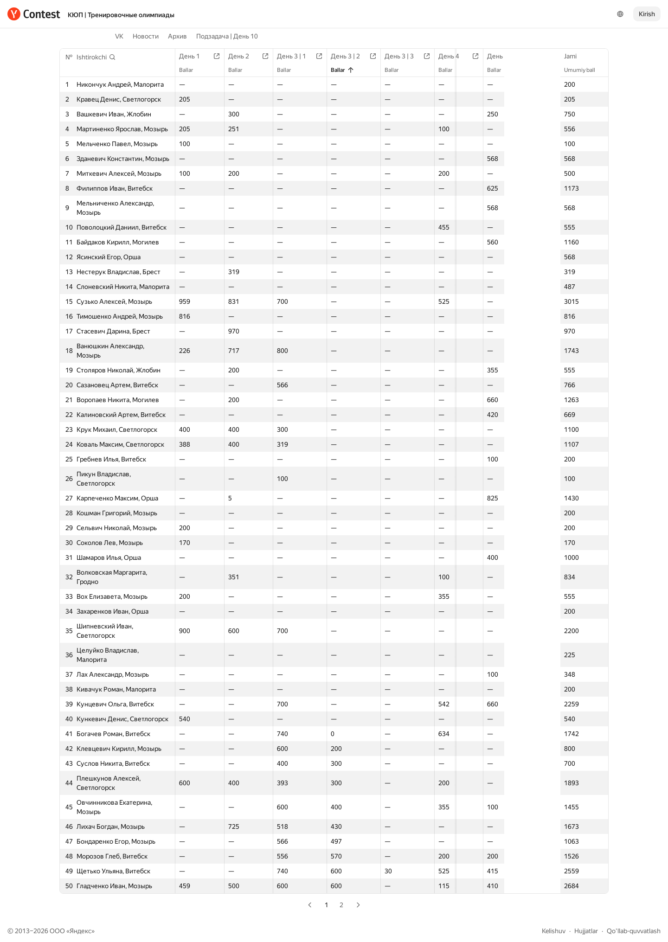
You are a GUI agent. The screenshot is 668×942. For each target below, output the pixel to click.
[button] (96, 57)
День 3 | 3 (401, 56)
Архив (177, 36)
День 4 (451, 56)
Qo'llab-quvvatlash (634, 931)
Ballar (190, 70)
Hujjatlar (586, 931)
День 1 (194, 56)
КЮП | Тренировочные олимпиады (121, 15)
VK (119, 36)
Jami (575, 56)
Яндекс (80, 931)
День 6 (545, 56)
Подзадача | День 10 (227, 36)
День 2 (242, 56)
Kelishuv (553, 931)
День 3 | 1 (293, 56)
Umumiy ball (584, 70)
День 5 (498, 56)
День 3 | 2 (347, 56)
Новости (146, 36)
